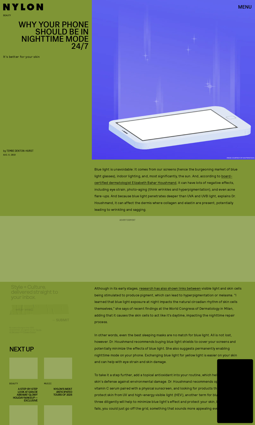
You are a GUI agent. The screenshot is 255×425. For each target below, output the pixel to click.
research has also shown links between (170, 288)
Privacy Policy (29, 335)
